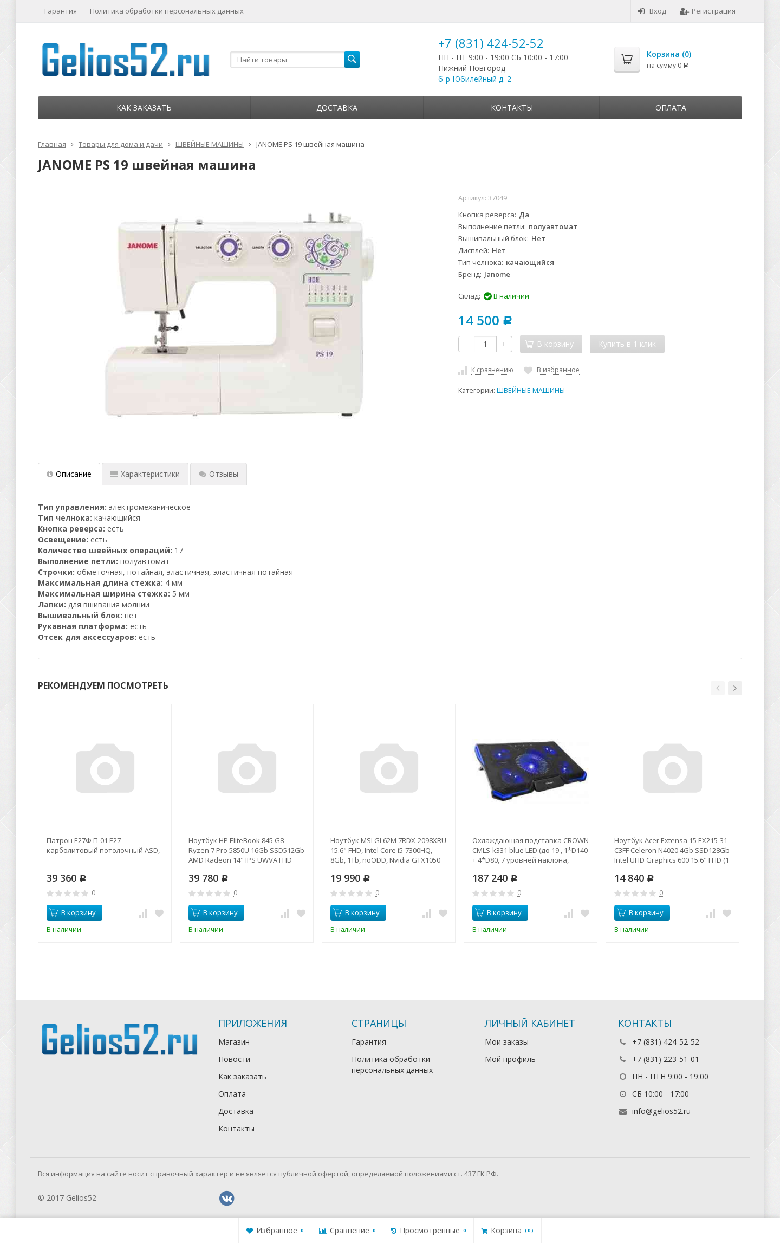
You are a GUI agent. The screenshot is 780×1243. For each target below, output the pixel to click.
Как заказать (144, 107)
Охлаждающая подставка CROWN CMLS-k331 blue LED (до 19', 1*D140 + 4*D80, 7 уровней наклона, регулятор (530, 850)
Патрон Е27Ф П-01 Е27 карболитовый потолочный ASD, (103, 845)
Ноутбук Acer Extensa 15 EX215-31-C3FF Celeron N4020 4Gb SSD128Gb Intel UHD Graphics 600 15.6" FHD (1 (672, 850)
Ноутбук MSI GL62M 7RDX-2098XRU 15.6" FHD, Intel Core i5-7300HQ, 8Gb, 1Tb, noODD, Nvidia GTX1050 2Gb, (388, 850)
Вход (652, 11)
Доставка (337, 107)
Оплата (670, 107)
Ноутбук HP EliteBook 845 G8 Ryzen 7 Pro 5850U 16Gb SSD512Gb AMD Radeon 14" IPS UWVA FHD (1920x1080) (246, 850)
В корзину (72, 912)
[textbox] (295, 59)
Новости (234, 1059)
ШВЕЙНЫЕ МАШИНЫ (531, 390)
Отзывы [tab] (218, 474)
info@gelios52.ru (661, 1111)
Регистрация (708, 11)
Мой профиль (510, 1059)
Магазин (234, 1042)
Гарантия (60, 11)
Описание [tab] (69, 474)
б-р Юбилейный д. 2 (474, 79)
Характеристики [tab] (145, 474)
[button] (718, 688)
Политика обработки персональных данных (167, 11)
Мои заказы (507, 1042)
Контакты (512, 107)
